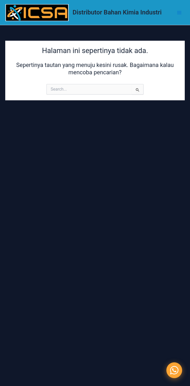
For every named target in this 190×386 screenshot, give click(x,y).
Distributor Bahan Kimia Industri (117, 12)
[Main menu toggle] (179, 12)
